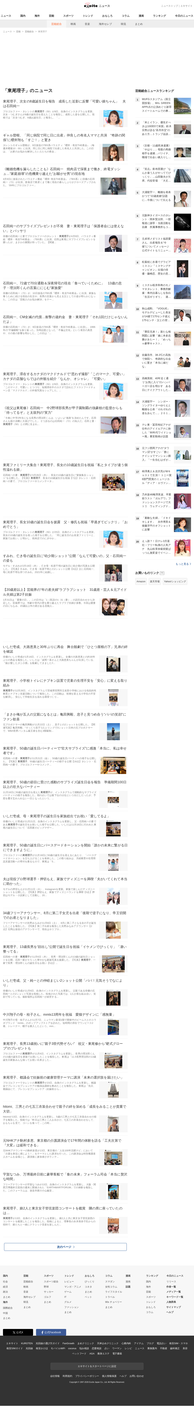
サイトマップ (173, 1307)
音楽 (87, 23)
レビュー (69, 1281)
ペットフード (79, 1353)
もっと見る (183, 563)
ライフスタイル (113, 1291)
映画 (73, 23)
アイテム (138, 1343)
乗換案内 (152, 1348)
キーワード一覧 (174, 1297)
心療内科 (126, 1343)
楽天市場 (155, 581)
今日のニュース (184, 15)
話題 (128, 1286)
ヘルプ (170, 1312)
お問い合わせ (137, 1376)
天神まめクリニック (108, 1343)
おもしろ (107, 15)
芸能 (51, 15)
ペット (88, 1297)
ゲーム (68, 1291)
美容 (185, 1348)
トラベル (110, 1297)
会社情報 (55, 1376)
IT (65, 1297)
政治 (5, 1291)
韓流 (123, 23)
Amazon (141, 581)
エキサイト (186, 5)
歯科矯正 (175, 1348)
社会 (5, 1281)
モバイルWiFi (58, 1348)
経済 (5, 1286)
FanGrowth (68, 1343)
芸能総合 (56, 23)
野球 (46, 1286)
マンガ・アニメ (72, 1286)
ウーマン (117, 1348)
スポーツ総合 (51, 1281)
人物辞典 (171, 1302)
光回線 (29, 1348)
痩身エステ (103, 1353)
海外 (37, 15)
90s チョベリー (113, 1302)
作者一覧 (171, 1286)
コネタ (88, 1286)
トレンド (88, 15)
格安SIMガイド (15, 1348)
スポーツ (68, 15)
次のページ (66, 1246)
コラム (126, 15)
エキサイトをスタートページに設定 (97, 1366)
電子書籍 (117, 1353)
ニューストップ (169, 5)
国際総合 (8, 1308)
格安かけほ (42, 1348)
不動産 (163, 1348)
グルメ (68, 1302)
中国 (5, 1313)
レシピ (128, 1348)
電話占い (161, 1343)
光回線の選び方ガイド (48, 1343)
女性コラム (111, 1286)
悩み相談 (84, 1348)
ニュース (6, 15)
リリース (171, 1281)
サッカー (49, 1291)
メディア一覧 (173, 1291)
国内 (22, 15)
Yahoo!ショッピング (175, 581)
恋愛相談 (96, 1348)
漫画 (141, 15)
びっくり (89, 1281)
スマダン (110, 1281)
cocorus (72, 1348)
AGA (91, 1353)
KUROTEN (27, 1343)
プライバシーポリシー (87, 1376)
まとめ (139, 23)
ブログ (150, 1343)
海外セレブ (105, 23)
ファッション (71, 1307)
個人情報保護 (109, 1376)
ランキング (159, 15)
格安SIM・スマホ (178, 1343)
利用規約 (67, 1376)
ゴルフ (47, 1297)
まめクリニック (85, 1343)
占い (106, 1348)
